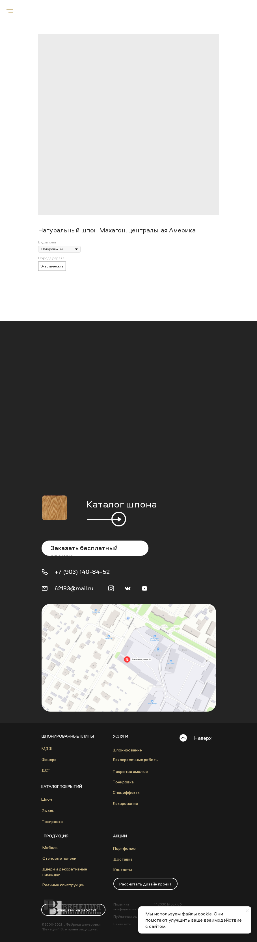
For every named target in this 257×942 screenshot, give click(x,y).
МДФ (47, 748)
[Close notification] (247, 910)
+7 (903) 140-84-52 (82, 571)
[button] (145, 884)
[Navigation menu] (10, 11)
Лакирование (125, 803)
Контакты (122, 869)
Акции (120, 836)
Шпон (46, 799)
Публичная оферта (129, 916)
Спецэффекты (127, 792)
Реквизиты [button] (122, 924)
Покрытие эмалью (130, 771)
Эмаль (48, 810)
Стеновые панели (59, 858)
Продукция (56, 836)
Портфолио (124, 848)
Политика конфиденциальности (131, 906)
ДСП (46, 770)
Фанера (49, 759)
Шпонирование (127, 750)
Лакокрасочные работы (136, 759)
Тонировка (52, 821)
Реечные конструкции (63, 884)
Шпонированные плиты (68, 736)
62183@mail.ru (74, 588)
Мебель (50, 847)
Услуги (120, 736)
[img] (129, 658)
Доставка (123, 859)
